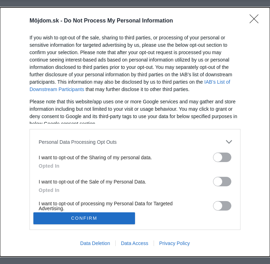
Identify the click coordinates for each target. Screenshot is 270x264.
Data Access (134, 243)
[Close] (256, 21)
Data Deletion (95, 243)
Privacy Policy (174, 243)
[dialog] (135, 131)
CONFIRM (84, 218)
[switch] (222, 157)
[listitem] (135, 142)
